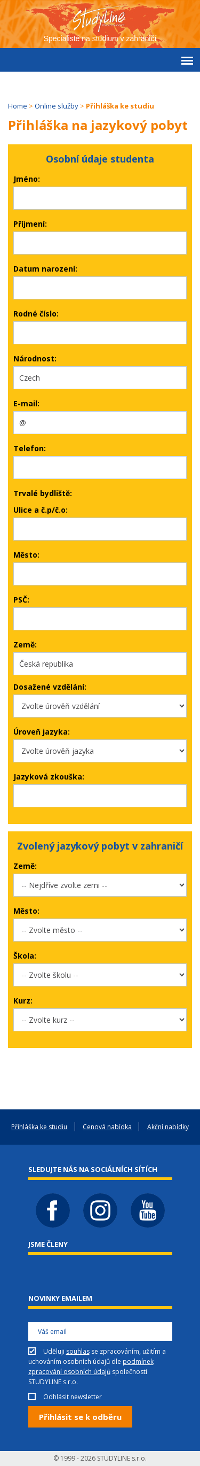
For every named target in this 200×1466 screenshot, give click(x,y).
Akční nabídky (168, 1126)
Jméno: (26, 179)
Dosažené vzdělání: (49, 687)
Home (17, 106)
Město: (26, 555)
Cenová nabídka (107, 1126)
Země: (25, 644)
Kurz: (23, 1001)
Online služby (56, 106)
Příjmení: (30, 224)
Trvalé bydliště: (42, 493)
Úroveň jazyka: (41, 732)
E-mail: (26, 403)
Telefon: (29, 448)
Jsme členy (48, 1244)
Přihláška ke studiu (39, 1126)
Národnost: (35, 358)
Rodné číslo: (36, 313)
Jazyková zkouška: (48, 776)
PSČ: (21, 600)
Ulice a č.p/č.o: (40, 510)
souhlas (78, 1351)
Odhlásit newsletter (72, 1396)
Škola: (24, 956)
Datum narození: (45, 269)
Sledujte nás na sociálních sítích (92, 1169)
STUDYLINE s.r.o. (122, 1458)
